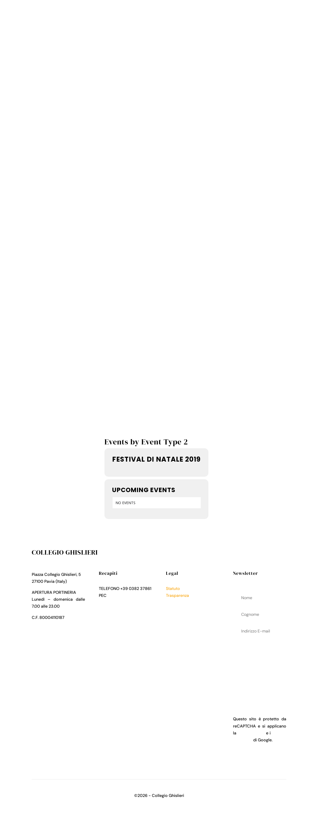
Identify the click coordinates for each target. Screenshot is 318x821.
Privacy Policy (179, 602)
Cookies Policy (180, 609)
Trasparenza (177, 595)
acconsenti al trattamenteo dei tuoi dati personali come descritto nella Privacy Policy (259, 667)
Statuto (173, 588)
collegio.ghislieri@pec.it (121, 602)
